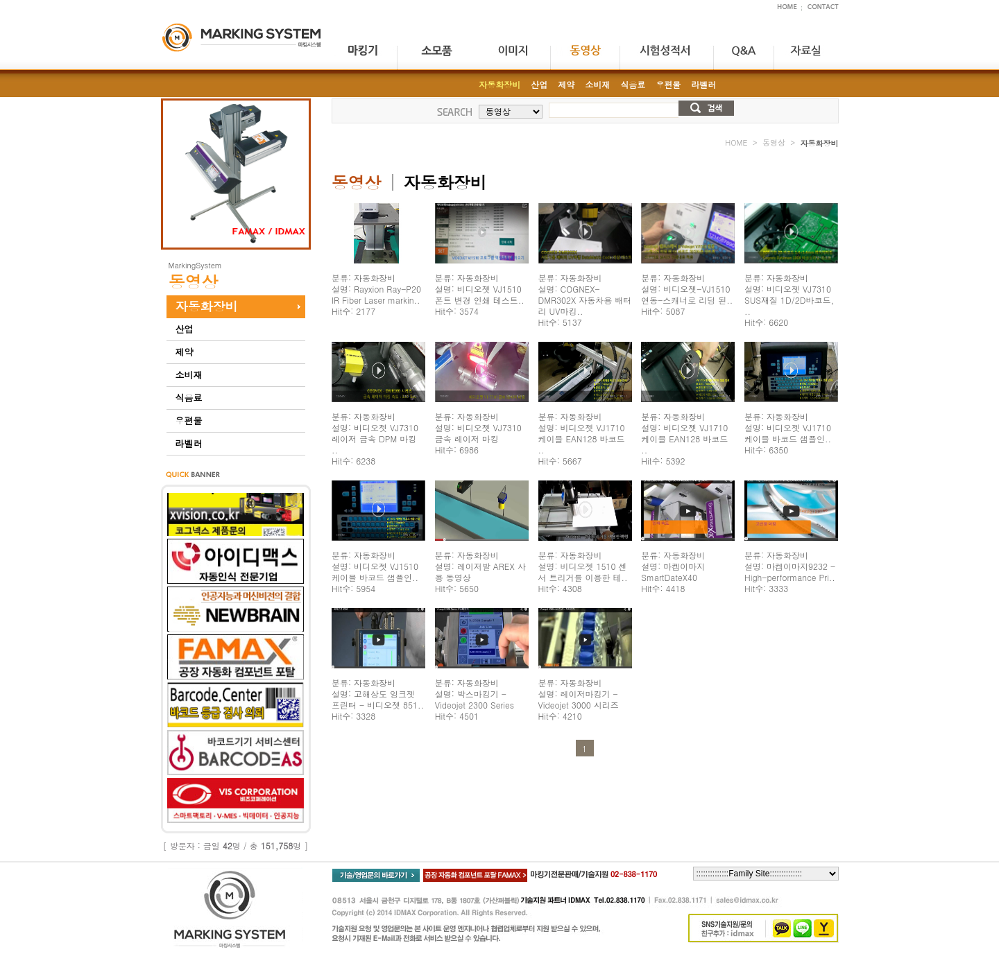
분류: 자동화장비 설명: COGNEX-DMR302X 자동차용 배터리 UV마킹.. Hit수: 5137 (585, 300)
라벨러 (189, 443)
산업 (185, 329)
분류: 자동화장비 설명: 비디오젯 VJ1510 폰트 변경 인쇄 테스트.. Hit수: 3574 (479, 294)
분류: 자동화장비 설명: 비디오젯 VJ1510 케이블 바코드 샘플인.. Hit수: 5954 (375, 571)
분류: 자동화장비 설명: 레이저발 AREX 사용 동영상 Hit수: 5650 (480, 571)
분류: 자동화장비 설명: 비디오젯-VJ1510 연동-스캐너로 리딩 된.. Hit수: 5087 (687, 294)
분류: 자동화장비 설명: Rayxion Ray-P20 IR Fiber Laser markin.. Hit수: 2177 (376, 294)
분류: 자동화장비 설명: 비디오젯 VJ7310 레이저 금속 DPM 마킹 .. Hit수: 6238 (375, 438)
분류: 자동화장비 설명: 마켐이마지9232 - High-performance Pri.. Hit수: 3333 (789, 571)
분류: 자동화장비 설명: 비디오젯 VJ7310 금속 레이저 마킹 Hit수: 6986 (478, 433)
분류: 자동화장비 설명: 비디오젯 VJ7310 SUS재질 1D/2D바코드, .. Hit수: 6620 (789, 300)
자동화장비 (207, 306)
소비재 (189, 374)
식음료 (189, 397)
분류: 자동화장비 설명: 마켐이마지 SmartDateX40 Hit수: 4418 (673, 571)
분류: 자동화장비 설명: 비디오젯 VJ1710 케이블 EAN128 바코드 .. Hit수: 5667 (581, 438)
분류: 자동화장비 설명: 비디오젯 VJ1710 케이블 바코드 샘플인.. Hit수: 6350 (787, 433)
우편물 (189, 420)
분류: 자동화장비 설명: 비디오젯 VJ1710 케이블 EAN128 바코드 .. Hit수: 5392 (684, 438)
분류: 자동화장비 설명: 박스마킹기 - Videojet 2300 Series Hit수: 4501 (474, 699)
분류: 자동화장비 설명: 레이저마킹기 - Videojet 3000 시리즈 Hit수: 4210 (578, 699)
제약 (185, 351)
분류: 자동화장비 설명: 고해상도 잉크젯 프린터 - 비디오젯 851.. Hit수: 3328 (378, 699)
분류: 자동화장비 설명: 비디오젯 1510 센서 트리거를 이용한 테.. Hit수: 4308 (583, 571)
